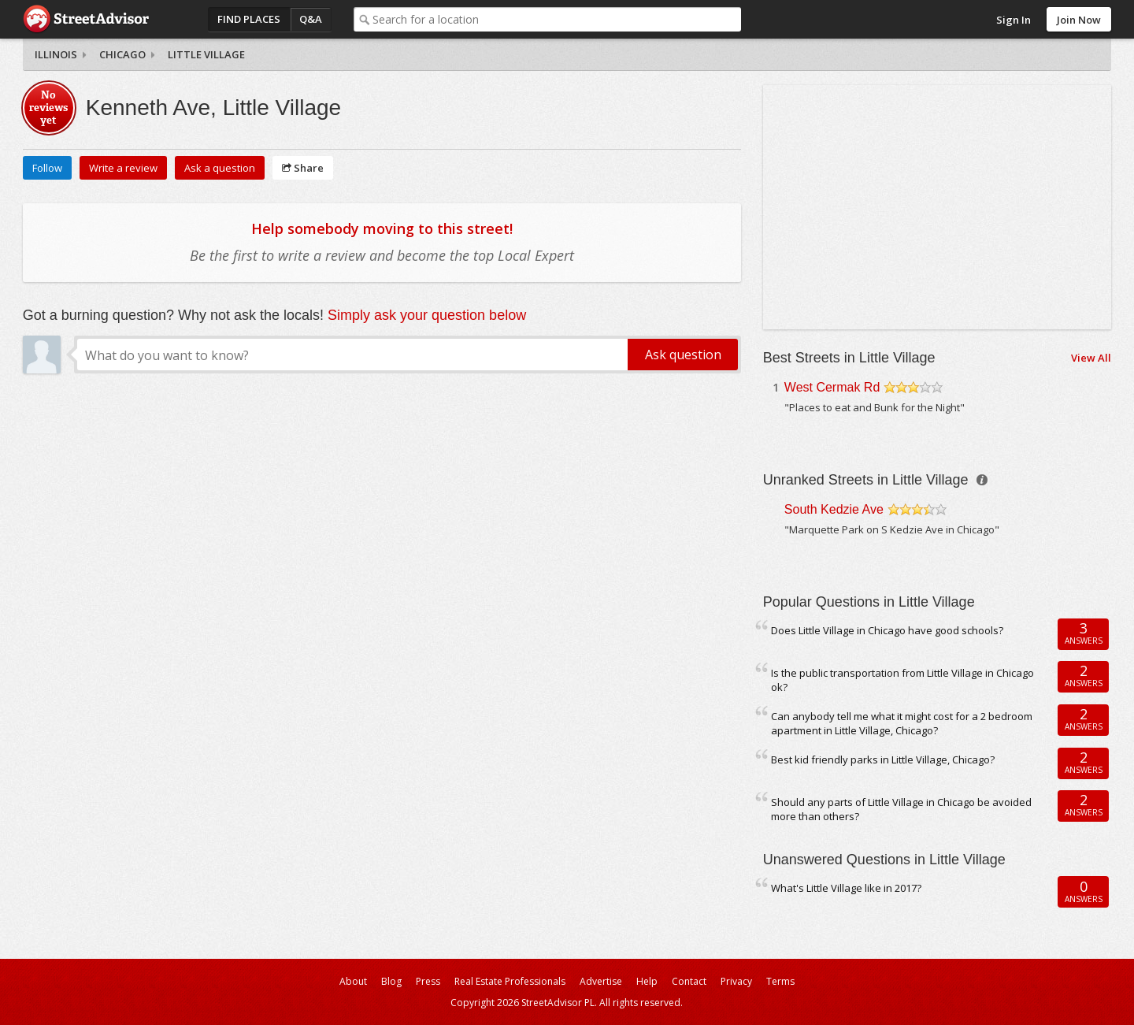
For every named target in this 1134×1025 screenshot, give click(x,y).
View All (1091, 358)
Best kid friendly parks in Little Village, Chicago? (883, 759)
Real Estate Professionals (509, 981)
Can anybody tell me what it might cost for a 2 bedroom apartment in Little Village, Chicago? (901, 723)
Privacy (736, 981)
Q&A (310, 19)
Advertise (601, 981)
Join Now (1079, 20)
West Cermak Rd (832, 387)
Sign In (1013, 20)
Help (647, 981)
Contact (689, 981)
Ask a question (219, 168)
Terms (780, 981)
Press (428, 981)
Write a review (123, 168)
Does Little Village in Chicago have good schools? (887, 630)
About (353, 981)
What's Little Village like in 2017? (846, 888)
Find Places (248, 19)
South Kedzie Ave (834, 509)
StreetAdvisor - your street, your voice (86, 19)
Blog (391, 981)
